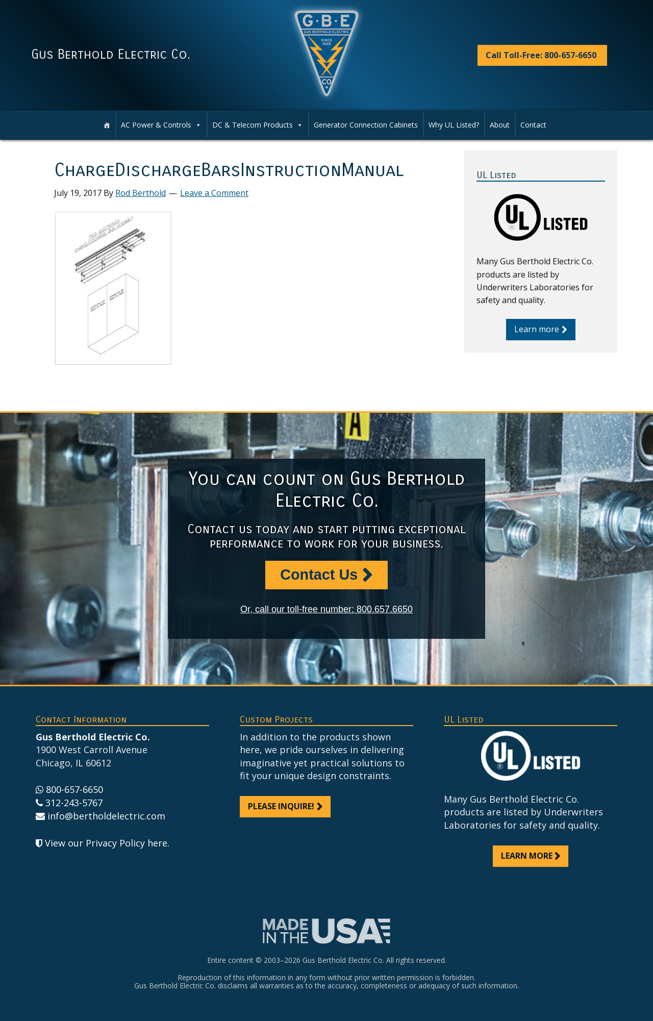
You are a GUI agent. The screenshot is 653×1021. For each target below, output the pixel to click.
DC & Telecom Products (252, 125)
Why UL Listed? (454, 125)
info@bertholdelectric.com (106, 816)
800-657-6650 (74, 789)
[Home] (106, 125)
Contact (533, 125)
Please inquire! (281, 806)
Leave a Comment (214, 192)
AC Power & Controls (156, 125)
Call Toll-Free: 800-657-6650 (541, 55)
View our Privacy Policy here (106, 843)
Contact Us (319, 574)
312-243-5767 (74, 802)
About (500, 125)
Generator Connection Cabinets (366, 125)
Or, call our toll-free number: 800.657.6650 (326, 609)
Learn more (536, 329)
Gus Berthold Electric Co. (110, 54)
